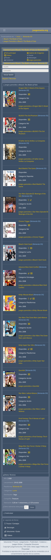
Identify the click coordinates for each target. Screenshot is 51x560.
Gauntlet (22, 370)
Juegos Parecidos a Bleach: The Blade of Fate (20, 41)
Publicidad (34, 542)
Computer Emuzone (31, 544)
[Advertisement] (25, 13)
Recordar (12, 78)
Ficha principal (10, 53)
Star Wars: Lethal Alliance (28, 393)
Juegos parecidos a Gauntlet (29, 386)
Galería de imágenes (36, 53)
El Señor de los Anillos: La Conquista (32, 141)
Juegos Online (17, 544)
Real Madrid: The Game (27, 168)
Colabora (42, 542)
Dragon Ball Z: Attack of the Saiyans (32, 88)
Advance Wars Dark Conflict (29, 267)
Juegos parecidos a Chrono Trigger (31, 237)
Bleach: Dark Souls (25, 244)
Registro (5, 78)
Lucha (14, 490)
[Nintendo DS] (24, 90)
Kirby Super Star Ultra (26, 345)
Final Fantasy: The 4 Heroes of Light (32, 418)
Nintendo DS (27, 36)
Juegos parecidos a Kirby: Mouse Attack (33, 310)
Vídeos (9, 55)
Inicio (19, 36)
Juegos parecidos (35, 60)
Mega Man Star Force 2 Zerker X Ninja (32, 446)
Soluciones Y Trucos (11, 542)
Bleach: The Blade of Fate (13, 39)
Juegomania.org (40, 30)
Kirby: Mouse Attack (26, 295)
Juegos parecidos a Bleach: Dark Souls (32, 260)
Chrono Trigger (24, 221)
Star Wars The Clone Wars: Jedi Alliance (33, 317)
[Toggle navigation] (4, 30)
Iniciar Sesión (8, 75)
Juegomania (24, 542)
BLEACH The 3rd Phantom (28, 116)
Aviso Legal (35, 547)
